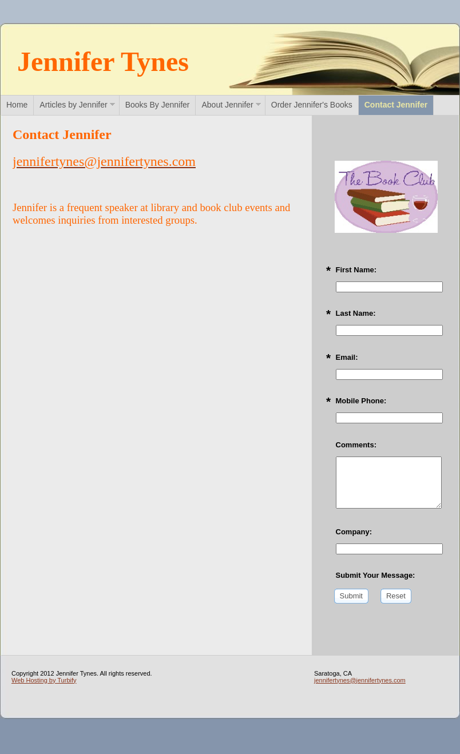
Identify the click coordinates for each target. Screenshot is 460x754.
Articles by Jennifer (73, 104)
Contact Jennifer (395, 104)
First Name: (356, 269)
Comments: (356, 445)
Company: (354, 531)
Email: (347, 357)
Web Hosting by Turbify (44, 680)
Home (16, 104)
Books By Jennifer (157, 104)
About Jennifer (227, 104)
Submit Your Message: (375, 575)
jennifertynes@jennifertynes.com (360, 680)
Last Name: (356, 313)
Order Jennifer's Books (311, 104)
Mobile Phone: (361, 400)
